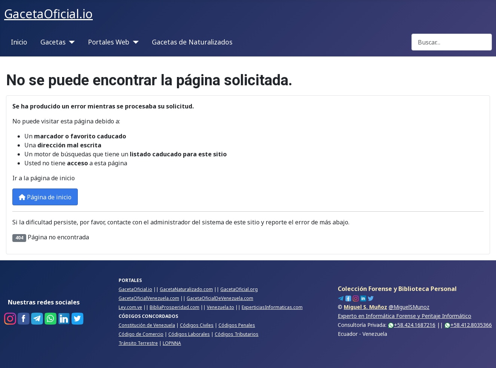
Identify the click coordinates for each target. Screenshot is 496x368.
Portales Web (108, 41)
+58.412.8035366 (468, 324)
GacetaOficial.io (135, 289)
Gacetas (52, 41)
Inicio (19, 41)
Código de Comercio (141, 334)
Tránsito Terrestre (138, 343)
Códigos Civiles (197, 325)
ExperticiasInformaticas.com (272, 307)
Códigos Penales (236, 325)
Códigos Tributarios (236, 334)
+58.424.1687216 (411, 324)
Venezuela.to (220, 307)
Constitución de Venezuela (147, 325)
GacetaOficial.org (239, 289)
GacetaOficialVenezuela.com (149, 298)
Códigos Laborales (189, 334)
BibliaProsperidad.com (174, 307)
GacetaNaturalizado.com (186, 289)
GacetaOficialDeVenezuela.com (220, 298)
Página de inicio (45, 197)
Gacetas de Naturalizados (192, 41)
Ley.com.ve (130, 307)
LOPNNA (172, 343)
